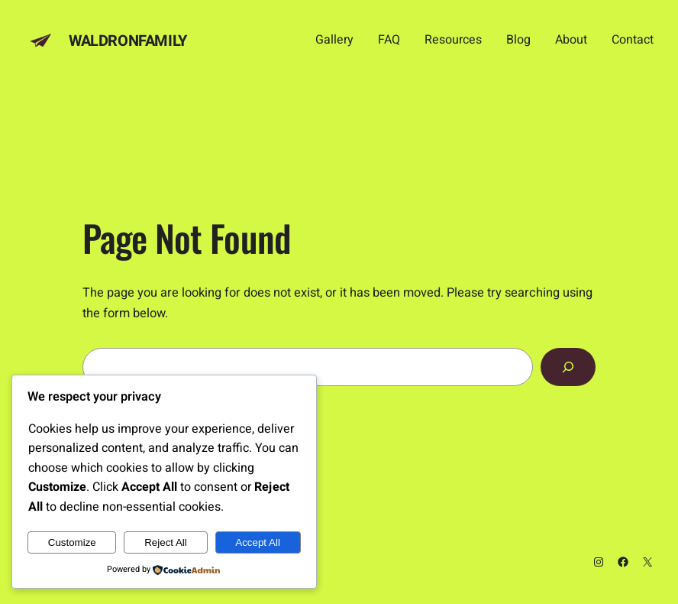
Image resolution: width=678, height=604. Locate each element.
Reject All (165, 542)
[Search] (568, 367)
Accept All (257, 542)
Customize (72, 542)
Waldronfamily (128, 41)
